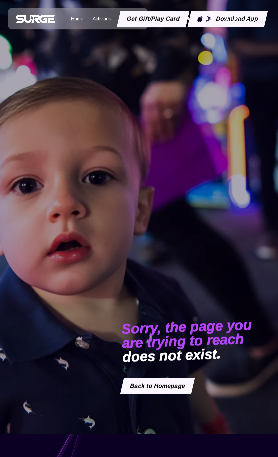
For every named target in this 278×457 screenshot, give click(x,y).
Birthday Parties (198, 18)
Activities (102, 18)
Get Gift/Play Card (153, 18)
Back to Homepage (157, 386)
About (230, 18)
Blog (250, 18)
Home (77, 18)
